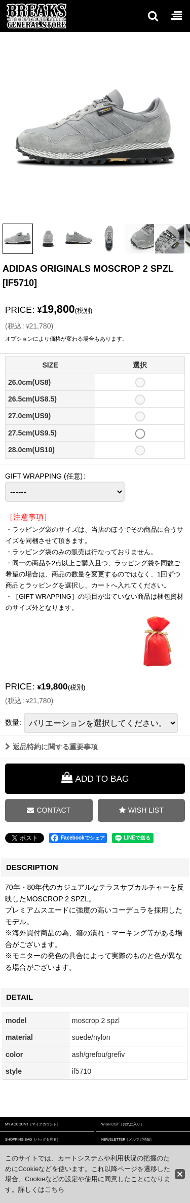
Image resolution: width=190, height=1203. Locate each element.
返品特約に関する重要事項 (51, 761)
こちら (54, 1189)
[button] (152, 15)
